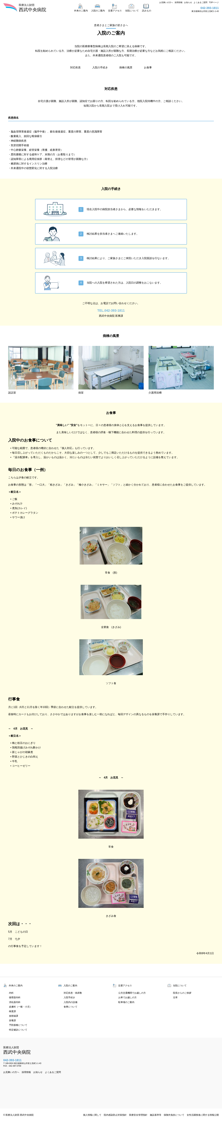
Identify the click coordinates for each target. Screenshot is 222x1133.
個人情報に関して (92, 1115)
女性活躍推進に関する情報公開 (203, 1115)
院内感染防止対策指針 (115, 1115)
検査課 (12, 1011)
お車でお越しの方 (127, 997)
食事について (70, 1006)
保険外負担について (174, 1115)
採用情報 (178, 2)
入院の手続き (100, 67)
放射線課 (13, 1016)
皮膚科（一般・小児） (20, 1006)
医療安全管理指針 (138, 1115)
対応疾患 (75, 67)
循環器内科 (14, 997)
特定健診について (18, 1029)
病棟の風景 (125, 67)
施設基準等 (155, 1115)
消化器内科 (14, 1002)
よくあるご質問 (200, 2)
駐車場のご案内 (126, 1002)
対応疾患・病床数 (73, 993)
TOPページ (214, 2)
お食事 (148, 67)
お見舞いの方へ (166, 2)
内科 (11, 993)
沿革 (175, 997)
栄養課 (12, 1020)
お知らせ (188, 2)
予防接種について (18, 1025)
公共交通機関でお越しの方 (132, 993)
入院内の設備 (70, 1002)
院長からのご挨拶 (182, 993)
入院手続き (69, 997)
